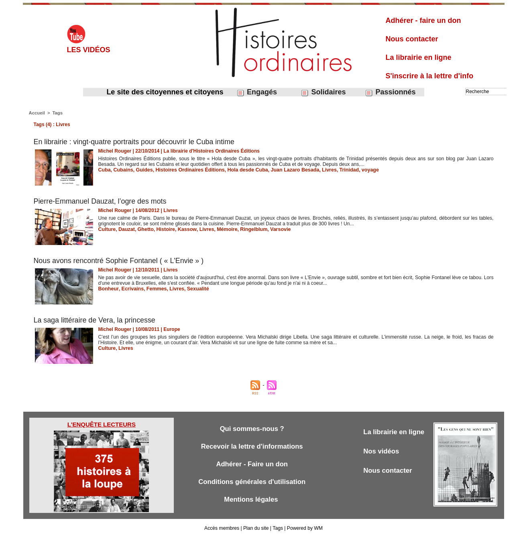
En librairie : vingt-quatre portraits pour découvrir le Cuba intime (135, 142)
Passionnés (390, 92)
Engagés (256, 92)
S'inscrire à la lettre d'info (430, 76)
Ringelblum (248, 229)
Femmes (154, 289)
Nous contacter (412, 39)
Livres (320, 170)
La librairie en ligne (419, 57)
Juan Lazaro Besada (288, 170)
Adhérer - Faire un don (252, 464)
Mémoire (222, 229)
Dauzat (125, 229)
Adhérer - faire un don (423, 20)
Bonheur (108, 289)
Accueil (37, 112)
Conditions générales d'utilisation (252, 482)
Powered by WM (304, 528)
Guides (142, 170)
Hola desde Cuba (242, 170)
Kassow (184, 229)
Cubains (122, 170)
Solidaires (323, 92)
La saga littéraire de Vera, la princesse (97, 320)
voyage (360, 170)
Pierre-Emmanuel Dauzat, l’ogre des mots (101, 201)
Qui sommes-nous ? (252, 429)
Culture (106, 229)
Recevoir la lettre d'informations (252, 446)
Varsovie (274, 229)
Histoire (164, 229)
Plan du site (256, 528)
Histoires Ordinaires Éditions (187, 170)
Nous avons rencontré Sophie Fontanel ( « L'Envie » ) (120, 261)
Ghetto (144, 229)
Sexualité (194, 289)
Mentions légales (252, 499)
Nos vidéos (381, 451)
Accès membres (222, 528)
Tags (57, 112)
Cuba (104, 170)
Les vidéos (88, 50)
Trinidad (339, 170)
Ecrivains (131, 289)
